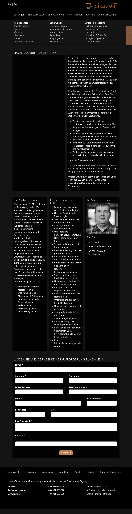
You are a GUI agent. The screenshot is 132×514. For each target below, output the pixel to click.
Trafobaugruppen (58, 26)
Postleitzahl (21, 409)
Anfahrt (78, 477)
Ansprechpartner (107, 14)
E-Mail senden (93, 254)
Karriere (90, 14)
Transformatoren (22, 26)
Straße (18, 398)
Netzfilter (54, 41)
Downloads (64, 477)
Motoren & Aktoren (59, 32)
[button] (51, 441)
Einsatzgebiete (56, 14)
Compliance (47, 477)
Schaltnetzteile (92, 41)
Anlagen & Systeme (94, 38)
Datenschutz (14, 477)
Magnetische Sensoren (61, 29)
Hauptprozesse (36, 14)
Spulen (17, 38)
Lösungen (19, 14)
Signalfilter (55, 35)
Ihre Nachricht (23, 421)
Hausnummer (94, 398)
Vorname (20, 376)
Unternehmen (75, 14)
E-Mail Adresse (23, 387)
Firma (19, 364)
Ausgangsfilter (57, 38)
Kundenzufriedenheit (110, 477)
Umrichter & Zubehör (95, 35)
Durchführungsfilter (23, 41)
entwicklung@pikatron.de (81, 183)
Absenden (66, 457)
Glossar (91, 477)
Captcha (20, 435)
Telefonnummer (78, 387)
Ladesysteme (91, 32)
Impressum (30, 477)
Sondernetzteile (93, 29)
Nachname (75, 376)
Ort (52, 409)
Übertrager (19, 35)
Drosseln (18, 29)
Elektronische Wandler (96, 26)
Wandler (18, 32)
